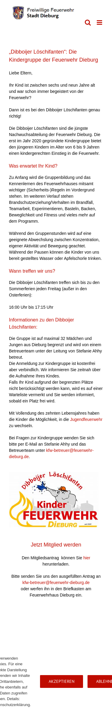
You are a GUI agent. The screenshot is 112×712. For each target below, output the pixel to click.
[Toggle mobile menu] (100, 22)
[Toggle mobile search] (88, 22)
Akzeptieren (61, 681)
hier (86, 557)
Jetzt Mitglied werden (56, 545)
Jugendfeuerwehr (86, 419)
